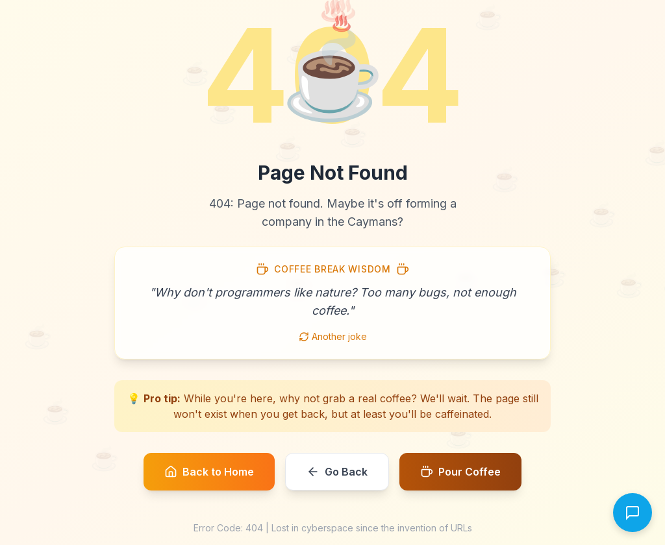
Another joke (333, 336)
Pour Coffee (460, 471)
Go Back (337, 471)
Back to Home (209, 471)
